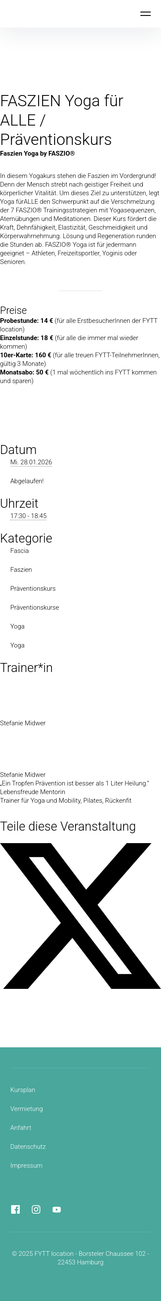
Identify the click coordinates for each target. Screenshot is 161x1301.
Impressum (26, 1165)
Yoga (17, 626)
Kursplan (22, 1090)
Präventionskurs (33, 588)
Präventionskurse (34, 607)
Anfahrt (20, 1128)
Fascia (19, 551)
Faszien (21, 570)
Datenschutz (28, 1147)
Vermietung (26, 1109)
